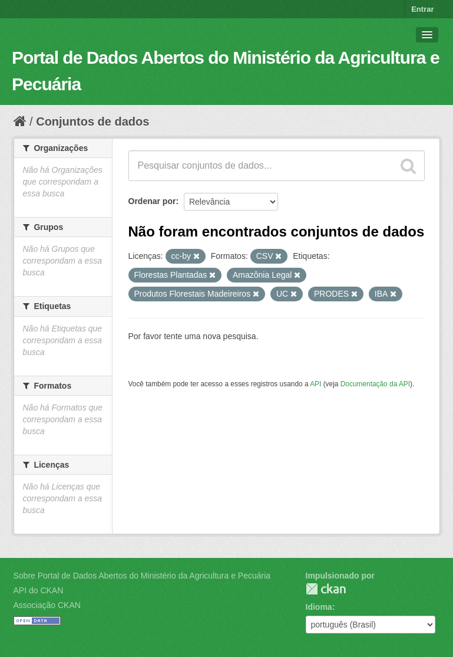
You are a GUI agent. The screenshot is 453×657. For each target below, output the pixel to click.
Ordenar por (152, 201)
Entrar (422, 9)
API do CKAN (39, 590)
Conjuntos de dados (92, 121)
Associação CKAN (47, 605)
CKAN (326, 589)
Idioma (319, 607)
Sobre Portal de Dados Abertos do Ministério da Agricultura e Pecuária (142, 575)
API (315, 384)
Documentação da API (375, 384)
